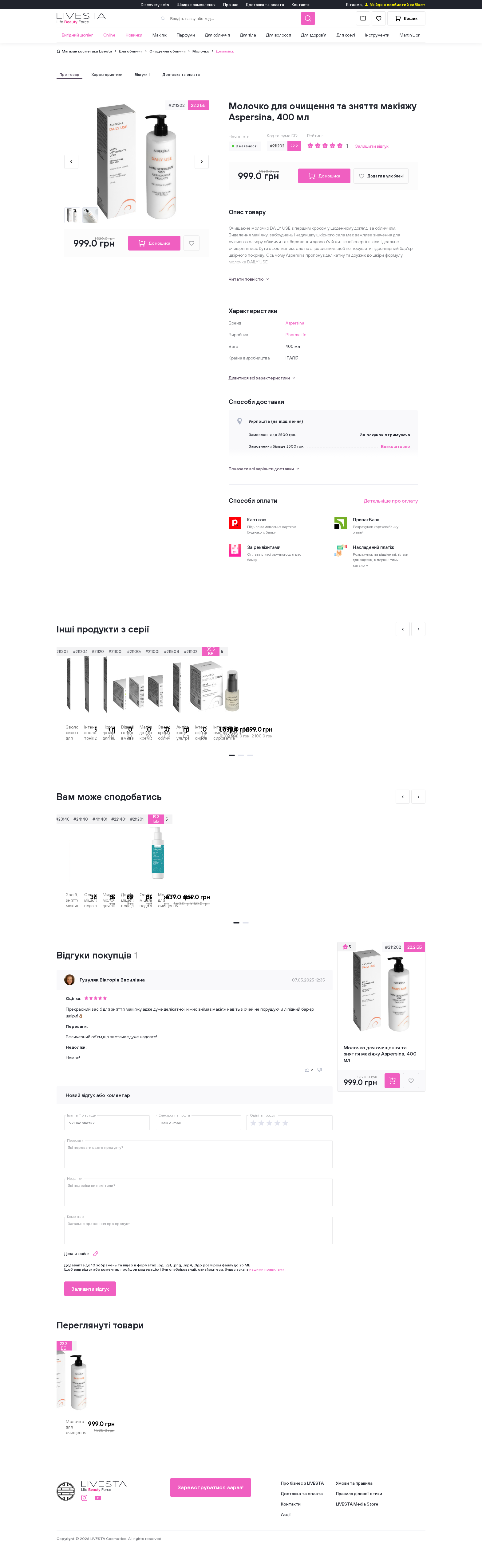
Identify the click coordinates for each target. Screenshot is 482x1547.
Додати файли (81, 1253)
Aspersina (295, 323)
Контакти (301, 4)
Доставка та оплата (265, 4)
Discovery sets (155, 4)
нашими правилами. (267, 1269)
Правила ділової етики (359, 1493)
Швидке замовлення (196, 4)
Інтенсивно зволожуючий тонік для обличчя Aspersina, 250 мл (177, 732)
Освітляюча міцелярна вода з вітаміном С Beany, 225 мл (177, 900)
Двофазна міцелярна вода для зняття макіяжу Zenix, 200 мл (364, 900)
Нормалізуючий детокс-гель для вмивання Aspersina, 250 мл (270, 732)
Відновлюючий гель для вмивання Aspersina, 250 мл (361, 732)
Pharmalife (296, 334)
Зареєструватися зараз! (204, 1487)
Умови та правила (354, 1483)
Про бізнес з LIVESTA (302, 1483)
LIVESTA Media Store (357, 1504)
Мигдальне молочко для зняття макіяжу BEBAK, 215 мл (270, 900)
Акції (286, 1514)
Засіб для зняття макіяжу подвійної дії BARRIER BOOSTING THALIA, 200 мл (86, 900)
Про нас (230, 4)
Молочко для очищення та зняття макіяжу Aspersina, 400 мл (89, 1427)
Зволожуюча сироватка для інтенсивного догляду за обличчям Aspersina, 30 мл (87, 732)
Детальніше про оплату (391, 500)
